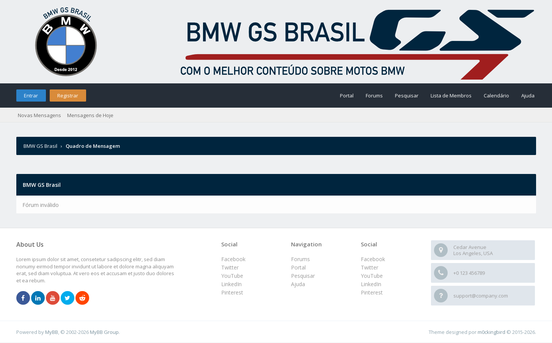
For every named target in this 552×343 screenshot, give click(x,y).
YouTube (372, 275)
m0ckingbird (491, 332)
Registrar (67, 95)
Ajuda (528, 95)
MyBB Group (104, 332)
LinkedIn (371, 284)
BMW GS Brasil (41, 146)
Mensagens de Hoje (90, 115)
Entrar (31, 95)
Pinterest (372, 292)
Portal (347, 95)
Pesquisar (406, 95)
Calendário (496, 95)
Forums (374, 95)
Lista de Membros (451, 95)
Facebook (373, 259)
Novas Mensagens (39, 115)
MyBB (51, 332)
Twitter (369, 267)
